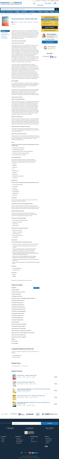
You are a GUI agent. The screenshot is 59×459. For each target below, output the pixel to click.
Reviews (2, 441)
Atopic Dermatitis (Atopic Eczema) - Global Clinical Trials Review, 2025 (31, 395)
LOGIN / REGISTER (55, 0)
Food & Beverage (52, 12)
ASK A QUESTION (50, 42)
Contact (32, 438)
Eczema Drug (24, 366)
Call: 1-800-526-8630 (49, 39)
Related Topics (4, 36)
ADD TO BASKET (49, 27)
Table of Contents (4, 32)
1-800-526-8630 (40, 5)
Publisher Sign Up (49, 438)
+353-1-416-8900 (47, 3)
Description (3, 30)
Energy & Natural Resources (32, 12)
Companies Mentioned (5, 34)
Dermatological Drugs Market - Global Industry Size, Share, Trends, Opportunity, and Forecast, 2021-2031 (33, 403)
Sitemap (23, 456)
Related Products (4, 37)
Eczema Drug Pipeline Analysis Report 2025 (25, 382)
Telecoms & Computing (46, 12)
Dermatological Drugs (16, 366)
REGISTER (50, 423)
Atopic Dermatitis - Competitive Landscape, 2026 (26, 375)
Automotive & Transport (40, 12)
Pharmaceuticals (10, 11)
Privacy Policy (27, 456)
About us (3, 438)
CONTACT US (44, 0)
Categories (18, 438)
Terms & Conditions (34, 456)
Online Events (48, 441)
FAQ (48, 0)
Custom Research (19, 441)
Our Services (56, 12)
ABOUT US (38, 0)
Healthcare (3, 11)
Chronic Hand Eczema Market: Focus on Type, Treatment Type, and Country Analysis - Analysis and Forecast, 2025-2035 (34, 389)
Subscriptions (18, 443)
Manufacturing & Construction (24, 12)
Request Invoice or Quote (50, 30)
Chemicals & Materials (17, 12)
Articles (47, 443)
